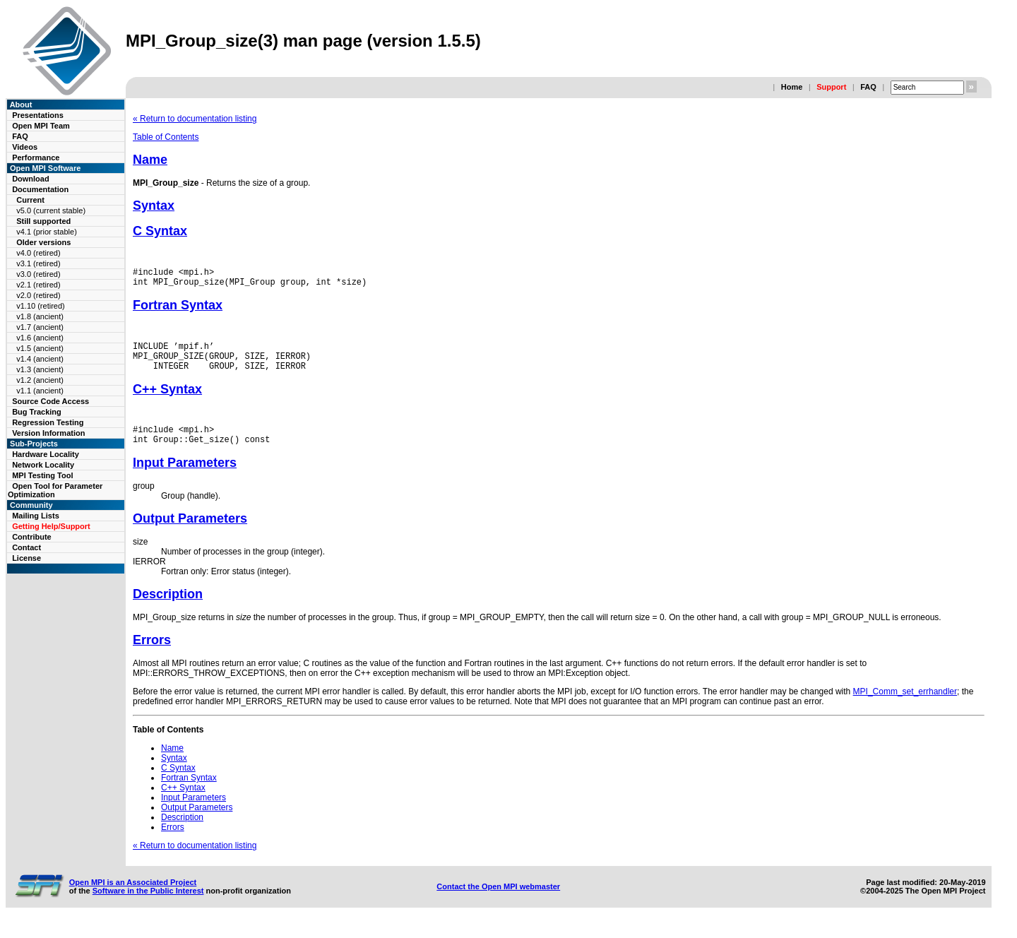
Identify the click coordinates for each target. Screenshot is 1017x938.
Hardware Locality (45, 454)
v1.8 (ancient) (40, 316)
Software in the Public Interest (148, 905)
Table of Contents (165, 137)
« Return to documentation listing (194, 119)
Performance (35, 157)
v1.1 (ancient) (40, 390)
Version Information (48, 433)
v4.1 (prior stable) (46, 231)
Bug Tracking (36, 412)
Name (150, 160)
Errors (152, 655)
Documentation (40, 189)
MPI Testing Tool (42, 475)
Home (792, 87)
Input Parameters (185, 477)
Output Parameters (190, 533)
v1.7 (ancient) (40, 327)
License (26, 558)
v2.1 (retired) (38, 284)
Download (30, 178)
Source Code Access (50, 401)
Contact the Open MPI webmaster (498, 901)
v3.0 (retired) (38, 274)
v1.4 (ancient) (40, 359)
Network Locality (43, 465)
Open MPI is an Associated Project (133, 897)
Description (168, 609)
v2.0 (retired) (38, 295)
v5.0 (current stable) (50, 210)
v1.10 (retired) (40, 306)
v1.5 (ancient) (40, 348)
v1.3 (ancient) (40, 369)
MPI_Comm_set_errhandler (905, 706)
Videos (24, 147)
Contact (26, 547)
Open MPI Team (41, 125)
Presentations (38, 115)
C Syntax (160, 231)
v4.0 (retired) (38, 253)
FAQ (868, 87)
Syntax (153, 205)
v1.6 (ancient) (40, 337)
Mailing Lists (35, 515)
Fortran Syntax (177, 309)
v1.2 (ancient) (40, 380)
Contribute (32, 537)
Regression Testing (47, 422)
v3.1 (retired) (38, 263)
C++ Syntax (167, 400)
